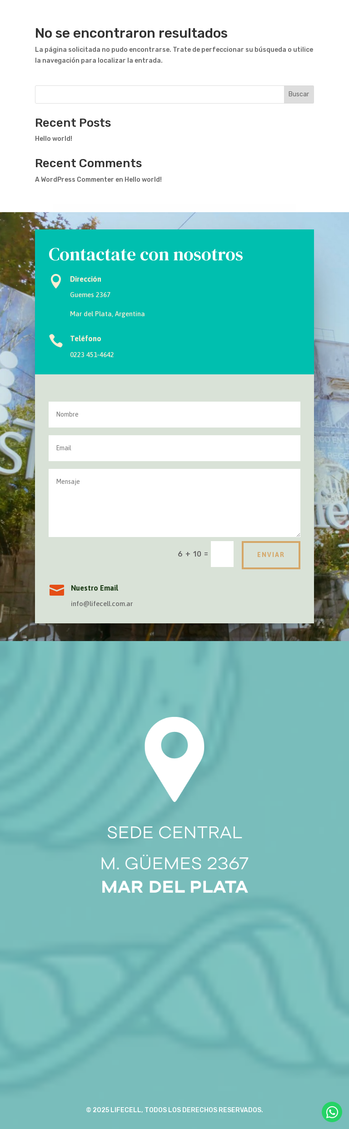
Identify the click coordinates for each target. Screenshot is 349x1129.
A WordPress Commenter (74, 180)
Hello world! (53, 139)
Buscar (299, 94)
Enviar (271, 554)
